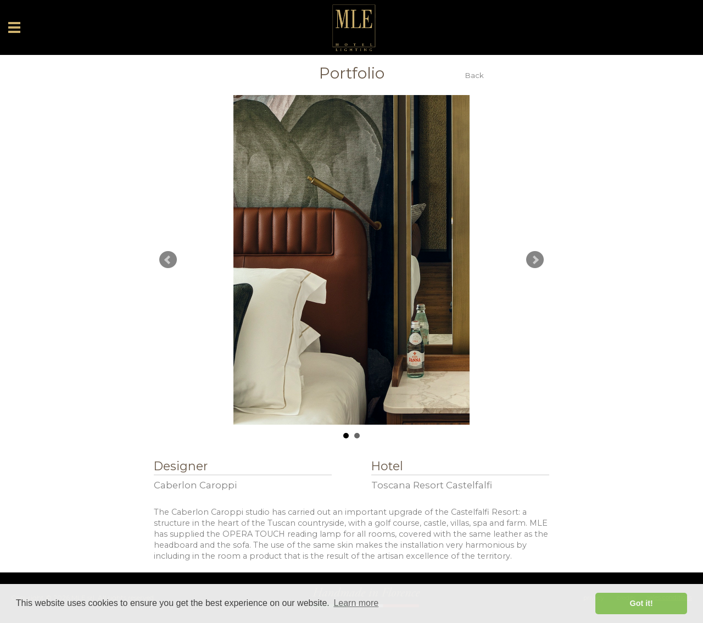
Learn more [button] (355, 603)
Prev (168, 260)
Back (474, 75)
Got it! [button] (641, 603)
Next (535, 260)
